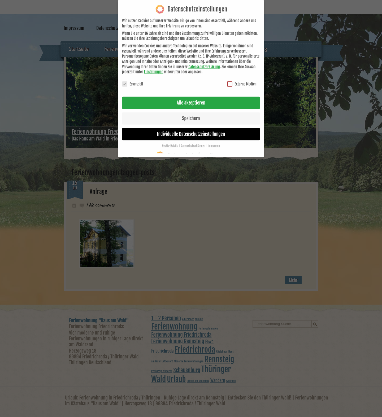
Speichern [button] (191, 112)
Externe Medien (242, 77)
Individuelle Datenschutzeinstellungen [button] (191, 127)
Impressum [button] (214, 139)
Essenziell (132, 77)
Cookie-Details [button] (170, 139)
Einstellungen (153, 65)
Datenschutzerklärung (204, 60)
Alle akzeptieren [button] (191, 96)
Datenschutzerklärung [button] (193, 139)
